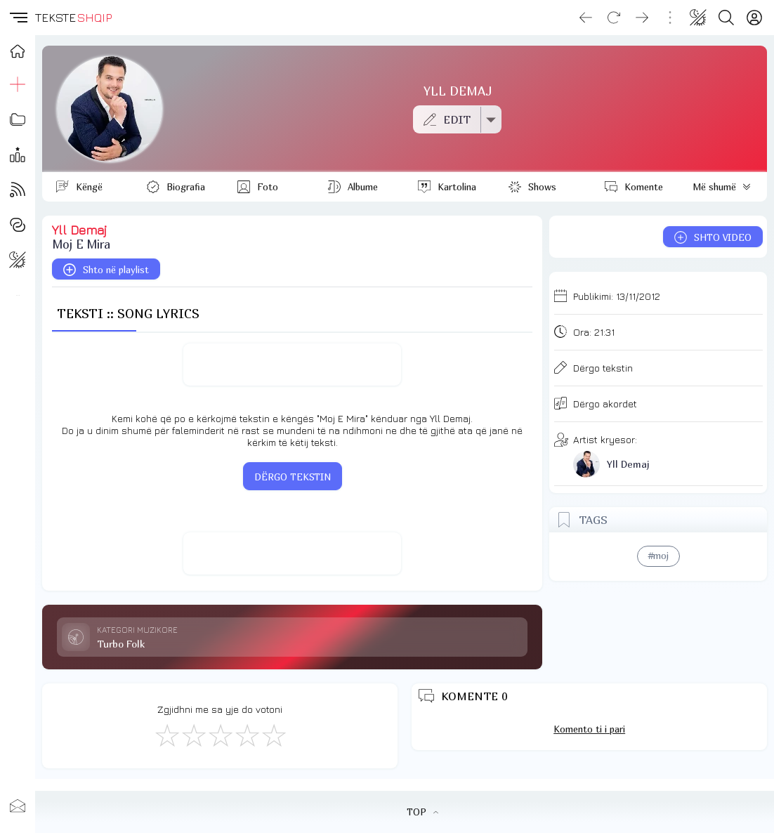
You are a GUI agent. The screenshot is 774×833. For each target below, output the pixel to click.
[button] (17, 17)
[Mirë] (219, 735)
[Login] (754, 18)
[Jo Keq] (193, 735)
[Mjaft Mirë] (246, 735)
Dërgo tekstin (603, 368)
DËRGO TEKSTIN (292, 477)
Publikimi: (616, 296)
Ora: (594, 332)
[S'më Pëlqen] (166, 735)
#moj (658, 555)
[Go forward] (642, 18)
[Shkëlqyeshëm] (273, 735)
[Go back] (586, 18)
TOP (422, 812)
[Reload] (614, 18)
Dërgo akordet (605, 403)
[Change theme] (698, 18)
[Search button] (726, 18)
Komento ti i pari (589, 729)
